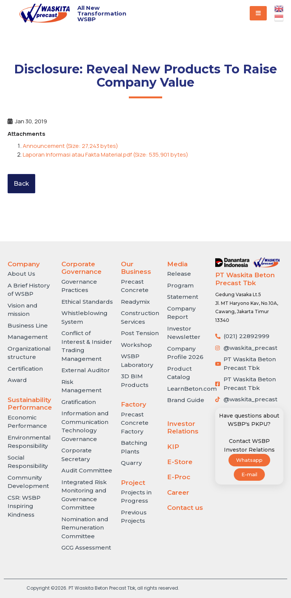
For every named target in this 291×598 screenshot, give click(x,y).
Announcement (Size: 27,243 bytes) (70, 146)
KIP (173, 446)
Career (178, 492)
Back (21, 183)
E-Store (179, 462)
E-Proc (178, 477)
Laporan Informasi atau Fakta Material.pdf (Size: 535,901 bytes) (105, 154)
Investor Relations (183, 427)
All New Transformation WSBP (101, 13)
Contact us (185, 507)
